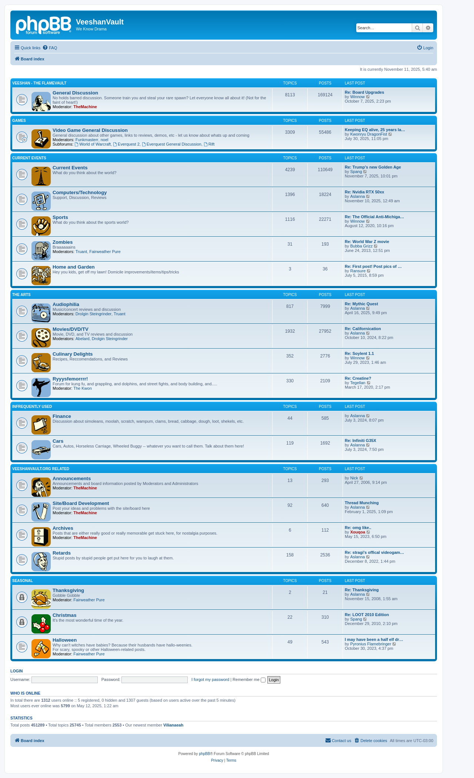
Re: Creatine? (358, 378)
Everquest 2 (126, 144)
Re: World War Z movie (367, 241)
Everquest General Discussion (171, 144)
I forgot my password (210, 679)
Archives (63, 528)
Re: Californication (363, 328)
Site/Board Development (81, 503)
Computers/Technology (80, 192)
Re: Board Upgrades (364, 92)
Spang (356, 171)
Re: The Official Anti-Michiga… (374, 217)
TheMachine (85, 106)
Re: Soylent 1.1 (359, 353)
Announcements (72, 478)
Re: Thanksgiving (362, 590)
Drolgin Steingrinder (93, 314)
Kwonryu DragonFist (368, 134)
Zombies (63, 242)
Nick (354, 478)
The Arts (21, 295)
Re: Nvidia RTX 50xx (364, 192)
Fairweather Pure (104, 251)
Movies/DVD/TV (71, 329)
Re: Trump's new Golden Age (373, 167)
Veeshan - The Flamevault (39, 83)
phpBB (204, 754)
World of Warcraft (92, 144)
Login (16, 671)
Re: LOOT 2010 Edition (367, 614)
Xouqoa (357, 532)
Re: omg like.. (358, 527)
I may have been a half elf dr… (374, 639)
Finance (62, 416)
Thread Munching (362, 503)
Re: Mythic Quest (361, 304)
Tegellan (357, 382)
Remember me (249, 679)
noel (105, 139)
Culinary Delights (73, 354)
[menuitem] (49, 47)
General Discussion (75, 93)
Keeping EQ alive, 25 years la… (375, 129)
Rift (209, 144)
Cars (58, 441)
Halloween (65, 640)
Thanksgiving (68, 590)
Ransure (358, 271)
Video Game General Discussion (90, 130)
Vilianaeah (173, 725)
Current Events (29, 158)
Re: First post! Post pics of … (373, 266)
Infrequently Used (32, 407)
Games (19, 121)
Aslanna (357, 196)
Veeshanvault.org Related (40, 469)
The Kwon (82, 388)
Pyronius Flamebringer (370, 644)
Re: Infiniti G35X (360, 440)
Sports (60, 217)
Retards (62, 553)
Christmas (65, 615)
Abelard (83, 338)
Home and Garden (74, 267)
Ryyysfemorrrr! (70, 379)
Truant (81, 251)
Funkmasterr (87, 139)
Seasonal (22, 581)
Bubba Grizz (361, 246)
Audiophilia (66, 304)
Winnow (357, 96)
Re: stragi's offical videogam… (374, 552)
